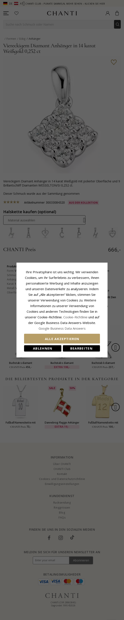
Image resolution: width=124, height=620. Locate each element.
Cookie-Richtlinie (75, 317)
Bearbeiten (81, 348)
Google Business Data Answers (62, 328)
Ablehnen (42, 348)
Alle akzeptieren (62, 339)
